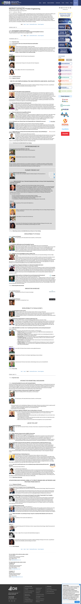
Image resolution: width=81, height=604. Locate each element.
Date (69, 59)
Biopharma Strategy (28, 592)
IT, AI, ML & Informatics (40, 594)
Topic (61, 59)
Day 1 (22, 24)
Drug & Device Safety (28, 601)
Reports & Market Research (52, 589)
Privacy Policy (65, 599)
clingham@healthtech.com (16, 559)
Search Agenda (41, 24)
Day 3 (28, 24)
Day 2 (25, 24)
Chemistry (27, 597)
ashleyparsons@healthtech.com (17, 576)
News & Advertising (50, 591)
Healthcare (38, 592)
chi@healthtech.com (13, 598)
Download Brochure (33, 24)
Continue (77, 601)
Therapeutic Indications (40, 598)
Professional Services (51, 593)
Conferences (49, 588)
